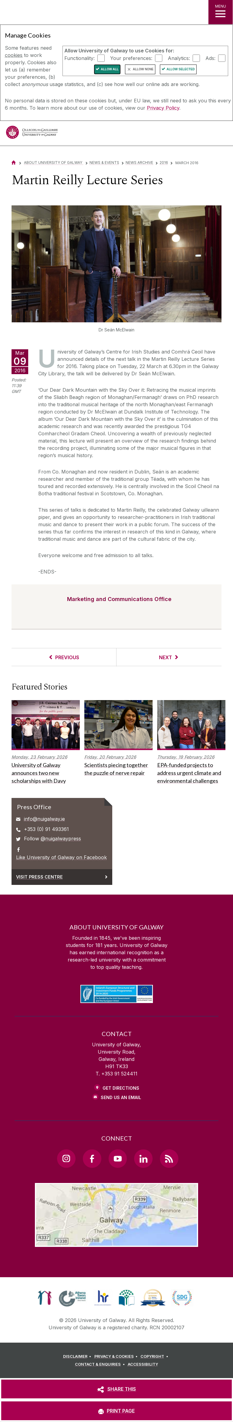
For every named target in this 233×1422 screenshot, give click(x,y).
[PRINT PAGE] (116, 1410)
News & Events (104, 162)
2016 (164, 162)
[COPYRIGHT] (155, 1357)
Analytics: (179, 58)
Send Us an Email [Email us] (121, 1097)
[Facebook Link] (92, 1158)
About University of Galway (53, 162)
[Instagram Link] (66, 1158)
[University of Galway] (32, 134)
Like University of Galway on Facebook (61, 857)
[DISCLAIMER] (78, 1357)
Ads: (210, 58)
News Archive (139, 162)
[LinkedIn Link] (143, 1158)
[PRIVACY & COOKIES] (117, 1357)
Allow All (110, 69)
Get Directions (121, 1088)
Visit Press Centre (39, 876)
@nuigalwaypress (61, 839)
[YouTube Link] (118, 1158)
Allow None (143, 69)
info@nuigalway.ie (44, 819)
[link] (44, 1298)
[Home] (14, 162)
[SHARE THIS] (116, 1389)
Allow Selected (181, 69)
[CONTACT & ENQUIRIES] (101, 1364)
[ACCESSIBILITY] (143, 1364)
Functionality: (79, 58)
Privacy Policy (163, 108)
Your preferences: (131, 58)
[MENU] (220, 12)
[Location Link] (116, 1242)
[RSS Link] (169, 1158)
